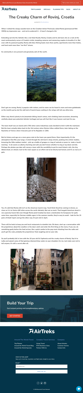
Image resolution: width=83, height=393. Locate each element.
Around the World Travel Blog (24, 346)
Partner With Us (41, 348)
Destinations (45, 22)
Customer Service (63, 346)
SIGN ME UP (41, 371)
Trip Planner (36, 9)
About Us (76, 9)
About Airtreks (62, 343)
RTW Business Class (43, 346)
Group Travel (40, 343)
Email (18, 363)
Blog (68, 9)
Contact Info (61, 348)
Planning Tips (58, 9)
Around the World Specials (23, 348)
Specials (47, 9)
